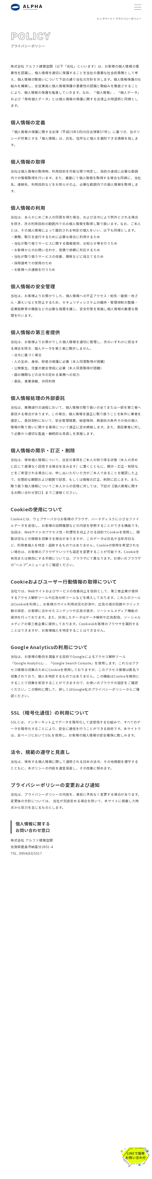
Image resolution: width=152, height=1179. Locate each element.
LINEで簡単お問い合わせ (135, 1155)
